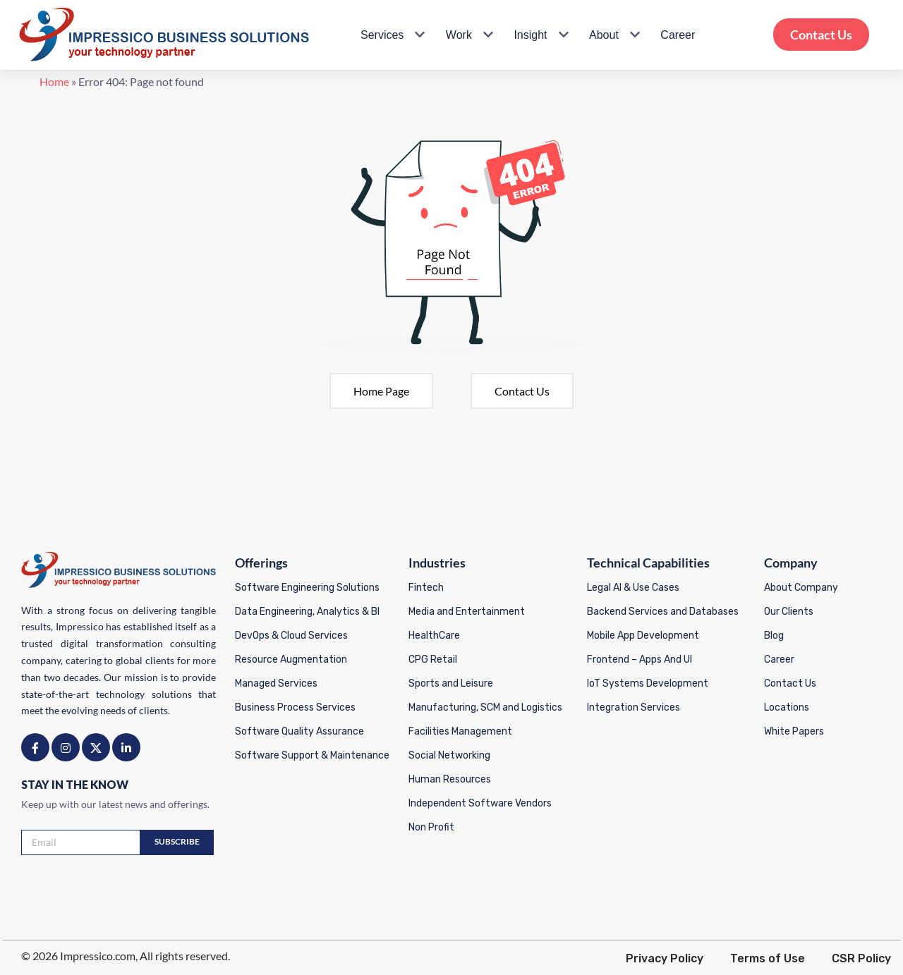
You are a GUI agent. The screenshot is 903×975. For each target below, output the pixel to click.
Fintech (425, 587)
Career (677, 35)
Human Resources (449, 779)
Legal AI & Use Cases (634, 587)
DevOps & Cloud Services (290, 635)
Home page (381, 394)
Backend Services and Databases (663, 611)
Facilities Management (459, 731)
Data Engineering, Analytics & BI (306, 611)
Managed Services (275, 683)
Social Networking (449, 755)
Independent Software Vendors (479, 803)
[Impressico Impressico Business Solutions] (164, 34)
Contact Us (821, 34)
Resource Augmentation (290, 659)
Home (25, 85)
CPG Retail (432, 659)
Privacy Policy (666, 957)
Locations (788, 707)
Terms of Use (769, 957)
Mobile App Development (644, 635)
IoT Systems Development (648, 683)
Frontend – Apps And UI (640, 659)
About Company (802, 587)
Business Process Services (294, 707)
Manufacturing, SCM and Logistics (485, 707)
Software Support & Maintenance (311, 755)
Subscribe (175, 841)
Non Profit (431, 827)
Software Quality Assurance (298, 731)
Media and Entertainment (466, 611)
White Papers (795, 731)
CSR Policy (863, 957)
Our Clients (790, 611)
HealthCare (433, 635)
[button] (418, 34)
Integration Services (634, 707)
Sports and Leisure (450, 683)
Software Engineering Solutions (306, 587)
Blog (775, 635)
